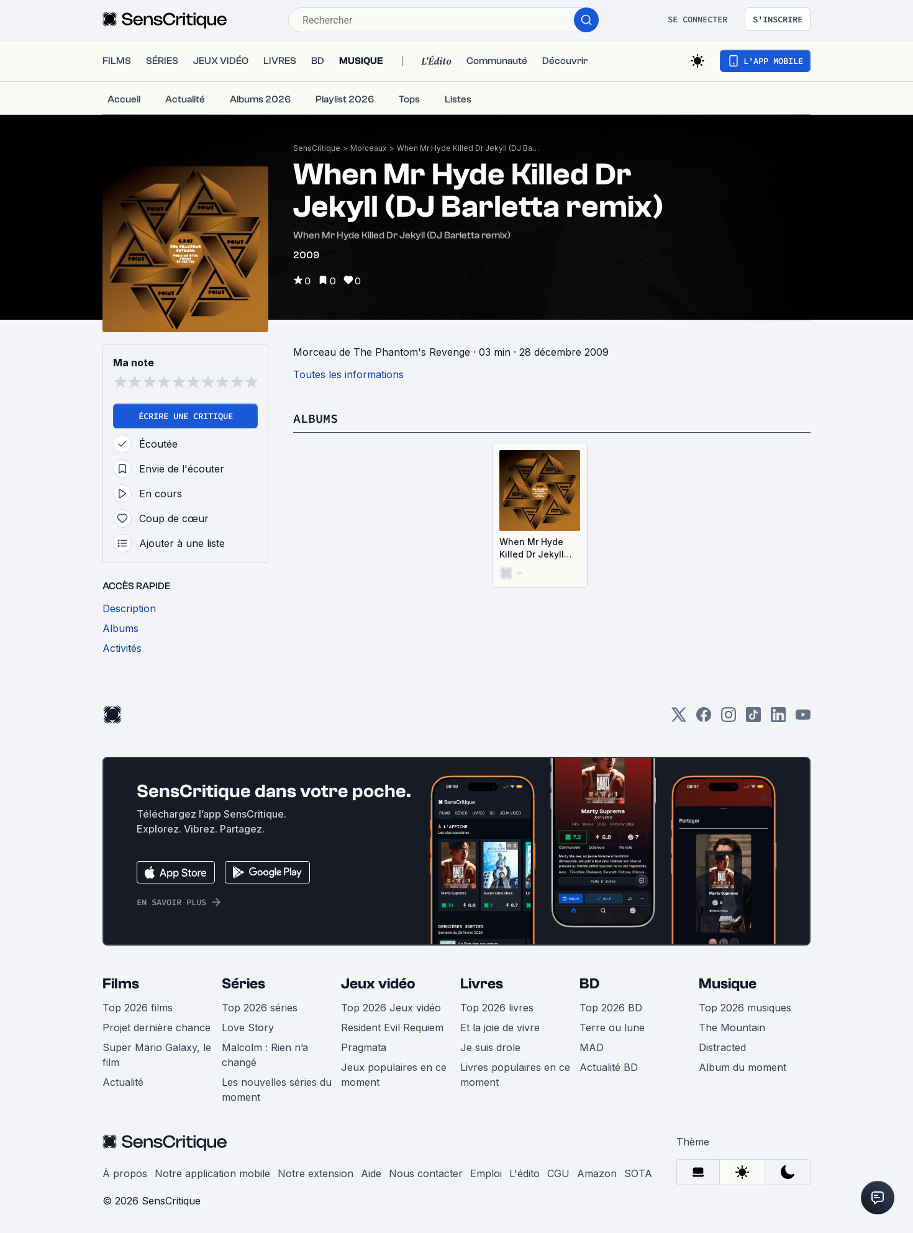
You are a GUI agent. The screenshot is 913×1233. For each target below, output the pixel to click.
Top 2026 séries (260, 1007)
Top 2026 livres (497, 1007)
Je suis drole (490, 1047)
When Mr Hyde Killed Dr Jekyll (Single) (531, 548)
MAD (591, 1047)
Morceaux (368, 148)
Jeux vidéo (378, 983)
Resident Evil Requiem (392, 1027)
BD (589, 983)
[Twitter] (678, 718)
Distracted (722, 1047)
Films (120, 983)
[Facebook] (703, 718)
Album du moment (742, 1067)
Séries (243, 983)
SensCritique (316, 148)
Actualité (122, 1082)
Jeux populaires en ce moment (394, 1074)
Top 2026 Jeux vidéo (391, 1007)
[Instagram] (728, 718)
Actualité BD (608, 1067)
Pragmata (363, 1047)
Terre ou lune (612, 1027)
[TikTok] (753, 718)
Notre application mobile (212, 1173)
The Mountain (732, 1027)
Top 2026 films (137, 1007)
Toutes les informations (348, 374)
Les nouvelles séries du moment (277, 1089)
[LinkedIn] (778, 718)
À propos (124, 1173)
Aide (371, 1173)
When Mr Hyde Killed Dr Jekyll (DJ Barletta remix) (468, 148)
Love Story (248, 1027)
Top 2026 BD (610, 1007)
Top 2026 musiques (745, 1007)
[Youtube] (803, 718)
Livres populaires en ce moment (515, 1074)
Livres (481, 983)
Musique (727, 983)
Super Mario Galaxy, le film (156, 1054)
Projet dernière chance (156, 1027)
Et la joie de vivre (500, 1027)
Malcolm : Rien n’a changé (265, 1054)
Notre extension (315, 1173)
